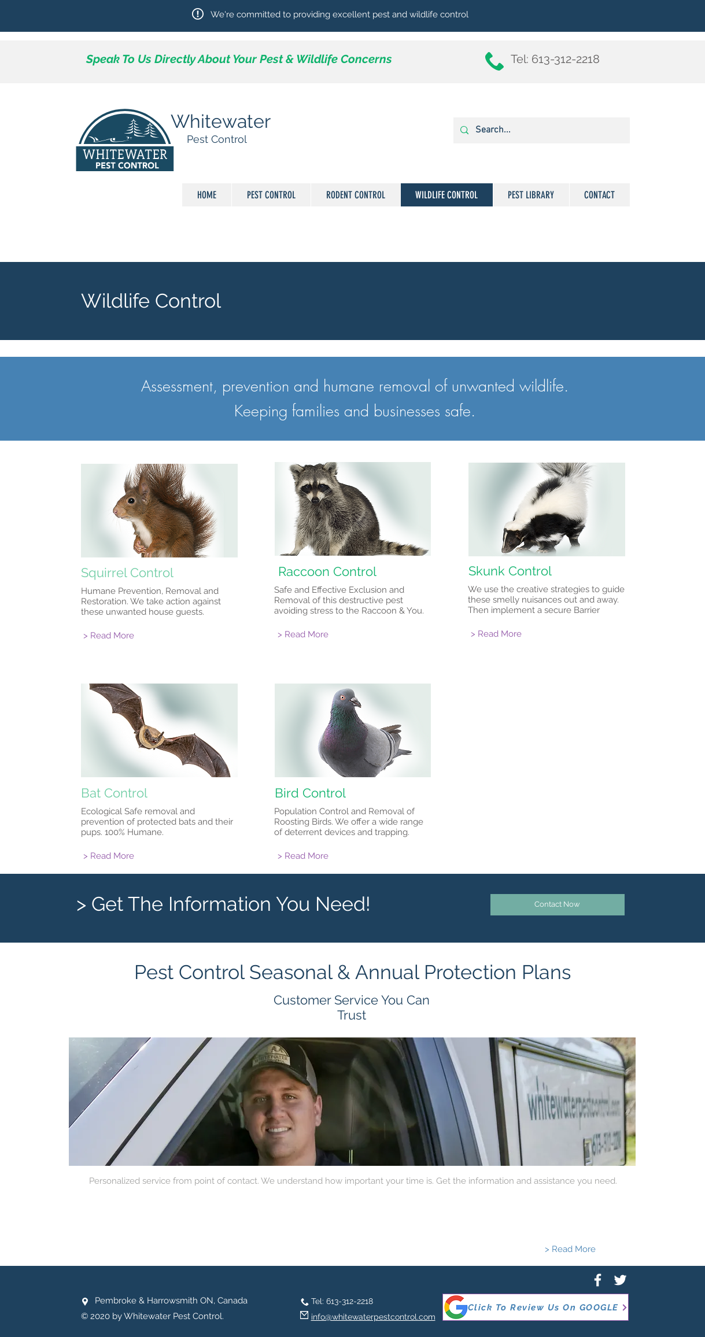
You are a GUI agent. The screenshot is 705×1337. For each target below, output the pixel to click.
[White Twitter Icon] (620, 1280)
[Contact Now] (557, 904)
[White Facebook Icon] (597, 1280)
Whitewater (221, 121)
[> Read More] (108, 635)
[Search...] (540, 130)
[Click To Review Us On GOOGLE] (535, 1307)
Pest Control (217, 139)
